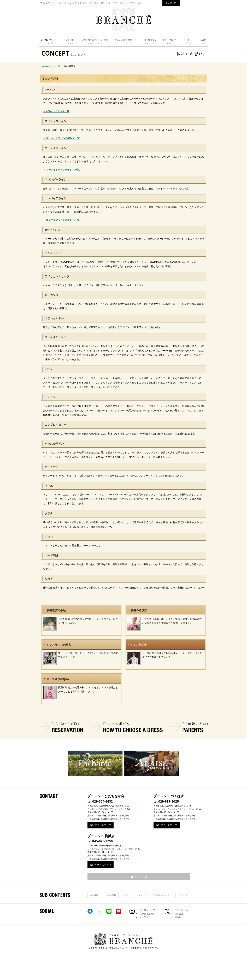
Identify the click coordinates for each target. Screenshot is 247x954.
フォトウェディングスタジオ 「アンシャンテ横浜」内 (112, 849)
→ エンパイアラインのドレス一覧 (61, 220)
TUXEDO (149, 41)
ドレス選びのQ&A (57, 679)
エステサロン (146, 917)
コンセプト (55, 66)
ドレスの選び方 (127, 727)
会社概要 (94, 895)
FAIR (202, 41)
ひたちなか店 (181, 910)
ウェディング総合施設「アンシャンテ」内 (107, 809)
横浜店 (178, 917)
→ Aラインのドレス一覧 (56, 111)
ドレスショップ (147, 910)
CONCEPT (48, 41)
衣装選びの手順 (56, 610)
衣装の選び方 (139, 610)
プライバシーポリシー (163, 895)
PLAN (188, 41)
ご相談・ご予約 (61, 727)
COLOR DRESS (125, 41)
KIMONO (169, 41)
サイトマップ (140, 895)
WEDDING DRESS (95, 41)
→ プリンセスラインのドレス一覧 (61, 138)
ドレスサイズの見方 (58, 644)
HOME (45, 66)
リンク (125, 895)
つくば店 (179, 913)
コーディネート (147, 913)
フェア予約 (171, 3)
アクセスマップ (102, 825)
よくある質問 (110, 895)
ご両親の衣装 (189, 727)
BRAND (68, 41)
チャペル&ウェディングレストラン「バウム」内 (176, 809)
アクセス (183, 895)
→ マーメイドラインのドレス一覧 (61, 169)
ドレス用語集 (139, 644)
